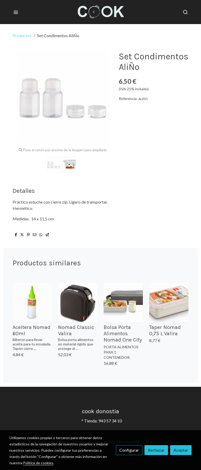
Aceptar (181, 449)
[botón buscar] (185, 12)
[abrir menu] (15, 12)
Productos (22, 35)
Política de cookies (38, 463)
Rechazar (156, 449)
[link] (100, 12)
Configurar (129, 449)
